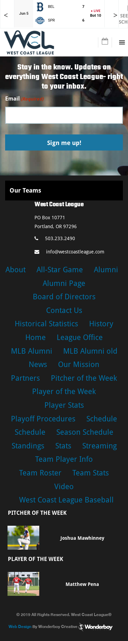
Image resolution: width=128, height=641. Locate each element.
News (38, 364)
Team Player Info (64, 459)
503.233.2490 (54, 238)
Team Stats (90, 473)
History (101, 323)
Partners (25, 378)
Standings (28, 446)
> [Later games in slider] (115, 15)
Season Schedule (84, 432)
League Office (80, 337)
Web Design (20, 626)
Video (64, 486)
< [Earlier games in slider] (6, 15)
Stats (63, 446)
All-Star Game (60, 269)
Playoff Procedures (43, 419)
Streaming (99, 446)
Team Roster (40, 473)
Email (24, 99)
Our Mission (78, 364)
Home (35, 337)
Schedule (101, 419)
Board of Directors (64, 296)
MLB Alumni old (90, 351)
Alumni (106, 269)
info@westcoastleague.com (69, 251)
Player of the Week (64, 391)
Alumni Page (64, 283)
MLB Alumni (31, 351)
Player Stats (64, 405)
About (15, 269)
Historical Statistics (46, 323)
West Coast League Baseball (66, 500)
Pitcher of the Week (84, 378)
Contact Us (64, 310)
